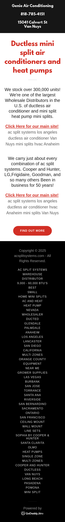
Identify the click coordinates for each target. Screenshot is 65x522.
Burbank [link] (32, 381)
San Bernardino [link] (32, 404)
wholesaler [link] (32, 314)
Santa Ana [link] (32, 395)
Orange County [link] (32, 359)
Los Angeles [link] (32, 336)
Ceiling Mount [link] (32, 421)
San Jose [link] (32, 386)
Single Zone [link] (32, 456)
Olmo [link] (32, 447)
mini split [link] (32, 492)
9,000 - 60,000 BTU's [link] (32, 283)
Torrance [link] (32, 390)
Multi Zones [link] (32, 354)
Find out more (32, 230)
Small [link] (32, 292)
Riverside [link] (32, 399)
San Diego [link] (32, 345)
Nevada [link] (32, 310)
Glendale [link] (32, 323)
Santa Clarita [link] (32, 442)
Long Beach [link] (32, 478)
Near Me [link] (32, 368)
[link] (32, 26)
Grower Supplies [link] (33, 372)
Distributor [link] (32, 278)
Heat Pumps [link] (32, 451)
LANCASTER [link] (32, 341)
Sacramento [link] (32, 408)
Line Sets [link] (32, 430)
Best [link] (32, 287)
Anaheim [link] (32, 332)
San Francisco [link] (32, 417)
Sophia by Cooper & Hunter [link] (32, 437)
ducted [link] (32, 319)
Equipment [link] (32, 363)
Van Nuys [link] (32, 474)
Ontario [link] (33, 413)
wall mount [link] (32, 426)
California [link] (32, 350)
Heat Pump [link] (32, 305)
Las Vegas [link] (32, 377)
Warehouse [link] (32, 274)
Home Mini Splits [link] (32, 296)
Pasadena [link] (32, 483)
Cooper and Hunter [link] (32, 465)
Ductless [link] (32, 469)
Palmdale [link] (32, 327)
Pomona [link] (32, 487)
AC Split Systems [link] (32, 269)
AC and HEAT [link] (32, 301)
